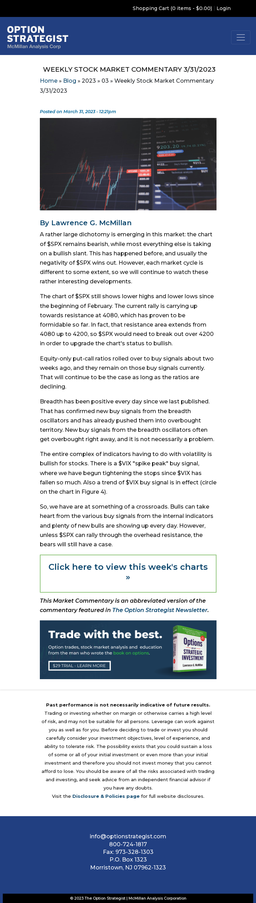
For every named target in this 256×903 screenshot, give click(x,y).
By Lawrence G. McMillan (86, 223)
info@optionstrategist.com (128, 836)
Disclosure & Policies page (106, 796)
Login (224, 8)
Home (49, 80)
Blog (69, 80)
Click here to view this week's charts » (128, 572)
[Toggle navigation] (240, 37)
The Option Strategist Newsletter (160, 610)
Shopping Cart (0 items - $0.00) (172, 8)
